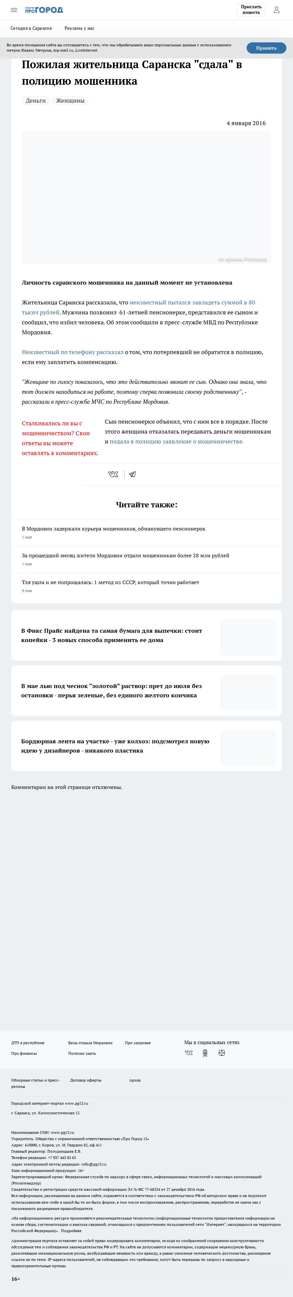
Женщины (70, 100)
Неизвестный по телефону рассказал (73, 352)
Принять (266, 48)
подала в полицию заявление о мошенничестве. (177, 441)
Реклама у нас (80, 28)
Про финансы (24, 1053)
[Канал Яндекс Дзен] (221, 1053)
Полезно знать (82, 1053)
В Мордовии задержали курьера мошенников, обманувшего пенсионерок (146, 533)
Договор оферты (85, 1080)
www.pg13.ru (76, 1103)
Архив (135, 1080)
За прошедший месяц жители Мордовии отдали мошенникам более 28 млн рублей (146, 560)
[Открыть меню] (14, 10)
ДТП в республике (27, 1042)
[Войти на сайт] (276, 10)
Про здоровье (138, 1042)
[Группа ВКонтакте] (188, 1053)
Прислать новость (251, 9)
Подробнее (71, 1230)
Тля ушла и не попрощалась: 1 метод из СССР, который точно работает (146, 587)
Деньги (36, 100)
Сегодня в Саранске (31, 28)
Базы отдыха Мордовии (90, 1042)
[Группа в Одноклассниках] (205, 1053)
